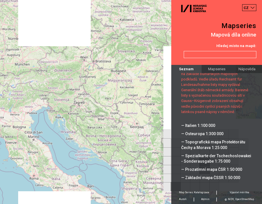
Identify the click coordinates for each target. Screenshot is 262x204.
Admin (205, 199)
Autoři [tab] (183, 199)
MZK (231, 199)
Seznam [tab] (186, 69)
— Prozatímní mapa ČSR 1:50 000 (211, 169)
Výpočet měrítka (239, 192)
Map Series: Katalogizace (194, 192)
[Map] (131, 102)
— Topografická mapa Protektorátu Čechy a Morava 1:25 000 (213, 145)
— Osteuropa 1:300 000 (202, 133)
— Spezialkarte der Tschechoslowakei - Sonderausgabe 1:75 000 (216, 158)
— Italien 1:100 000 (198, 125)
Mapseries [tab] (216, 69)
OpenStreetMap (244, 199)
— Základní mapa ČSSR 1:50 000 (210, 177)
